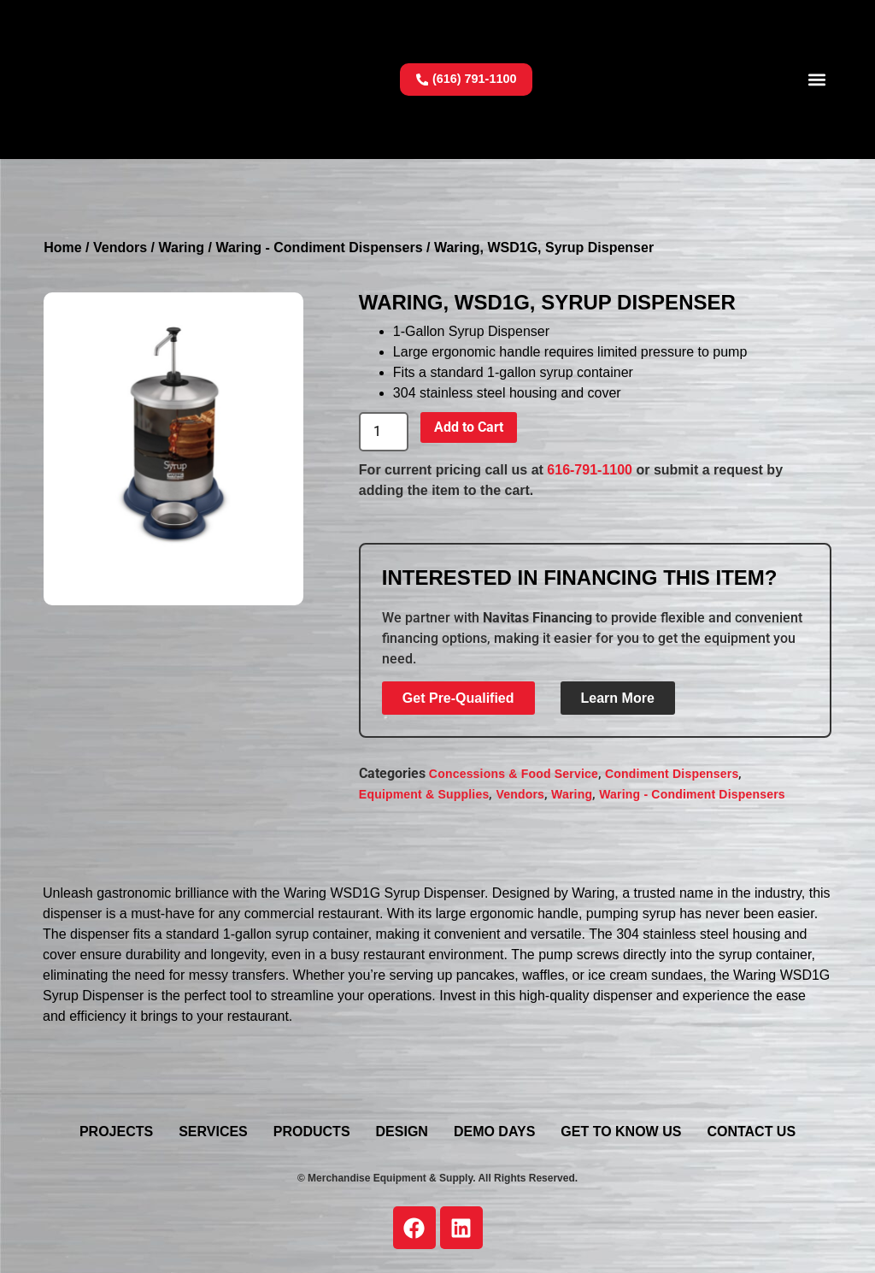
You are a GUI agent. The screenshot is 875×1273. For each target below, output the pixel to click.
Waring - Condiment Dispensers (318, 247)
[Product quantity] (383, 431)
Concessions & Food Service (513, 774)
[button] (817, 79)
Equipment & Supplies (424, 794)
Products (311, 1131)
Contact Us (751, 1131)
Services (213, 1131)
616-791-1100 (589, 470)
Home (62, 247)
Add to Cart (468, 427)
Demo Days (494, 1131)
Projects (116, 1131)
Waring (181, 247)
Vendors (120, 247)
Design (402, 1131)
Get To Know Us (621, 1131)
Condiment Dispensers (671, 774)
